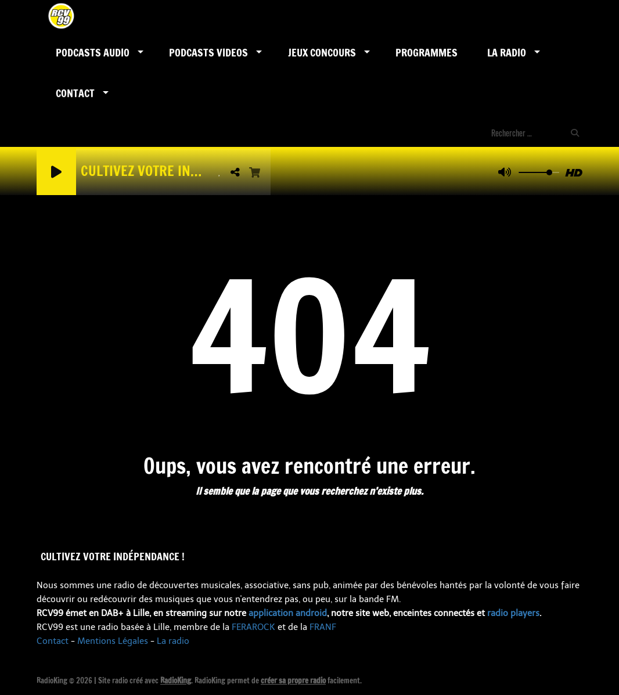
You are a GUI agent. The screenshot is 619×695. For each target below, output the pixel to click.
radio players (513, 613)
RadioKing (175, 680)
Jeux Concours (322, 52)
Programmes (426, 52)
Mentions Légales (112, 641)
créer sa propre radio (293, 680)
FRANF (323, 627)
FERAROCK (253, 627)
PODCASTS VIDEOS (208, 52)
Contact (75, 92)
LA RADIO (506, 52)
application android (288, 613)
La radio (173, 641)
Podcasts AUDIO (92, 52)
